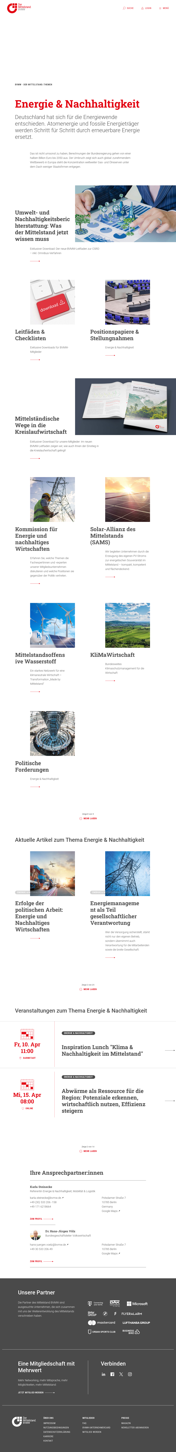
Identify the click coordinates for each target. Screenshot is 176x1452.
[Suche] (128, 8)
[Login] (146, 8)
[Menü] (164, 8)
